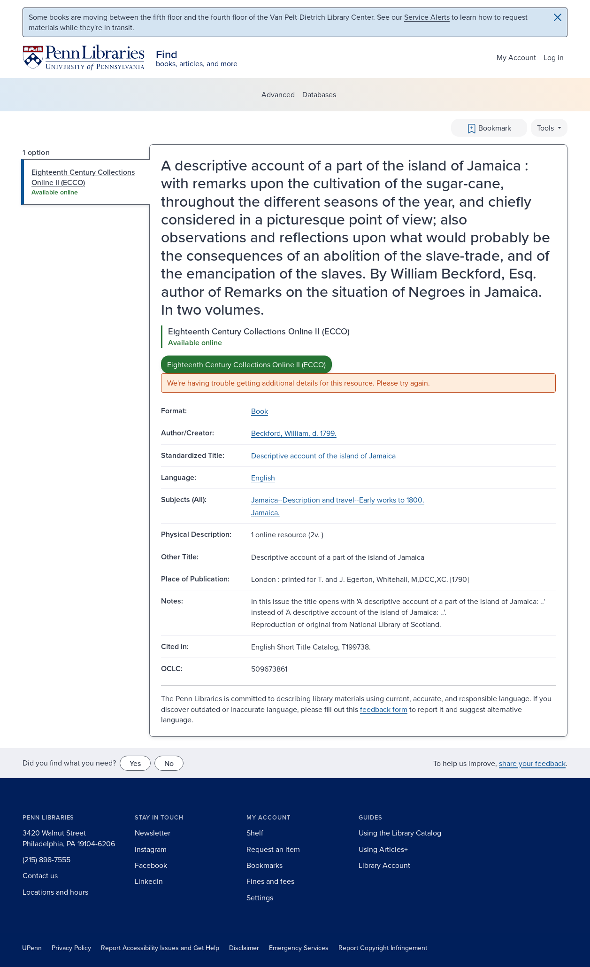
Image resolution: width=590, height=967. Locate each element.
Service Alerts (427, 17)
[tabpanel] (358, 359)
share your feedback (532, 763)
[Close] (557, 17)
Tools (546, 128)
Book (259, 411)
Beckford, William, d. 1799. (294, 433)
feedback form (383, 709)
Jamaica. (265, 512)
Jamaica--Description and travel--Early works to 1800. (337, 500)
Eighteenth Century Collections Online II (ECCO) (246, 364)
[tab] (85, 182)
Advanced (278, 94)
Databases (319, 94)
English (263, 477)
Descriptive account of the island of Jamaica (323, 455)
